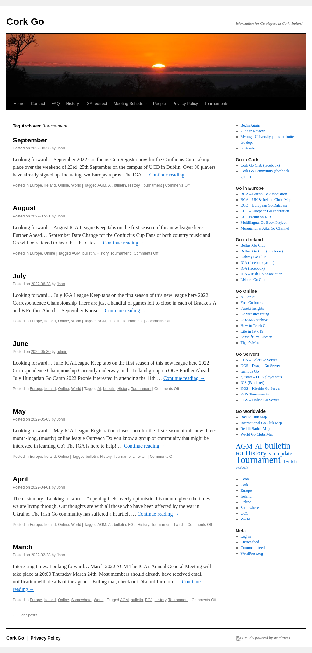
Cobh (245, 479)
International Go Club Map (261, 423)
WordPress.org (252, 553)
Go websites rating (255, 314)
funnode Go (250, 371)
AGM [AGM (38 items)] (244, 446)
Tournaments (216, 103)
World (76, 185)
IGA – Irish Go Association (261, 274)
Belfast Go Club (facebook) (262, 251)
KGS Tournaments (255, 394)
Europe (36, 185)
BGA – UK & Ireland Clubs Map (266, 199)
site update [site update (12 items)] (280, 454)
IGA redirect (96, 103)
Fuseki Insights (252, 308)
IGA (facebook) (253, 268)
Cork (244, 485)
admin (62, 351)
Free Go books (252, 302)
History (72, 103)
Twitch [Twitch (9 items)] (290, 461)
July (19, 275)
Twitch (141, 456)
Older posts (25, 615)
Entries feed (250, 542)
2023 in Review (253, 131)
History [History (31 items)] (256, 453)
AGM (101, 185)
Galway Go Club (253, 257)
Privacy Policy (185, 103)
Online (63, 185)
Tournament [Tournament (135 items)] (258, 460)
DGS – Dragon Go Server (260, 365)
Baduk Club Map (254, 417)
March (22, 547)
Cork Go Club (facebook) (260, 165)
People (159, 103)
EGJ (131, 524)
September (30, 140)
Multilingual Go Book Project (264, 222)
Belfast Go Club (253, 245)
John (61, 148)
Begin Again (250, 125)
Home (19, 103)
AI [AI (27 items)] (258, 446)
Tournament (152, 185)
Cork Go (25, 21)
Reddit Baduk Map (255, 428)
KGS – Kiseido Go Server (260, 388)
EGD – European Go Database (264, 205)
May (19, 411)
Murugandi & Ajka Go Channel (265, 228)
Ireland (50, 185)
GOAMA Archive (254, 320)
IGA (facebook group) (258, 262)
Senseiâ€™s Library (256, 337)
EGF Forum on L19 (256, 217)
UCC (245, 513)
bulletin (120, 185)
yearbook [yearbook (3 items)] (242, 467)
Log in (246, 536)
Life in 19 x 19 (252, 331)
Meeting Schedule (130, 103)
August (24, 207)
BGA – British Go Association (264, 194)
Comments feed (253, 548)
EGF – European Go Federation (265, 211)
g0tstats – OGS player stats (261, 377)
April (20, 479)
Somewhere (81, 600)
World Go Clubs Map (257, 434)
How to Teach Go (254, 325)
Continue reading (170, 174)
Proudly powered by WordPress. (266, 638)
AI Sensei (248, 297)
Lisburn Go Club (253, 280)
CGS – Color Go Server (259, 360)
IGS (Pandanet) (252, 383)
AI (110, 185)
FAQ (56, 103)
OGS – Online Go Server (260, 400)
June (20, 343)
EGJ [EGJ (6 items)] (239, 453)
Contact (38, 103)
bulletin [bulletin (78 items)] (277, 446)
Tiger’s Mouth (252, 342)
